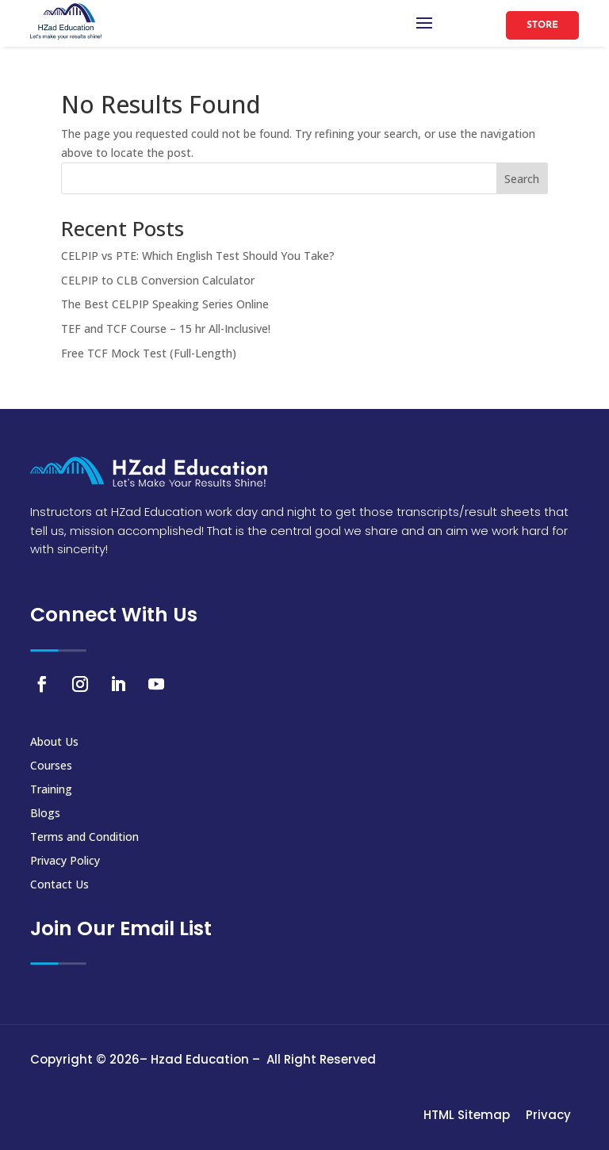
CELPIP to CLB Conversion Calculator (158, 280)
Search (521, 178)
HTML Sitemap (466, 1115)
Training (51, 790)
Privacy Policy (65, 861)
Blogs (45, 814)
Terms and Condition (84, 837)
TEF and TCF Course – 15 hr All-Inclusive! (165, 328)
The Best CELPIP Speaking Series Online (165, 303)
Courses (51, 766)
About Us (54, 742)
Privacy (548, 1115)
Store (542, 25)
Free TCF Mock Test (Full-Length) (148, 353)
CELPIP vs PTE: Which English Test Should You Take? (198, 255)
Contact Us (59, 885)
